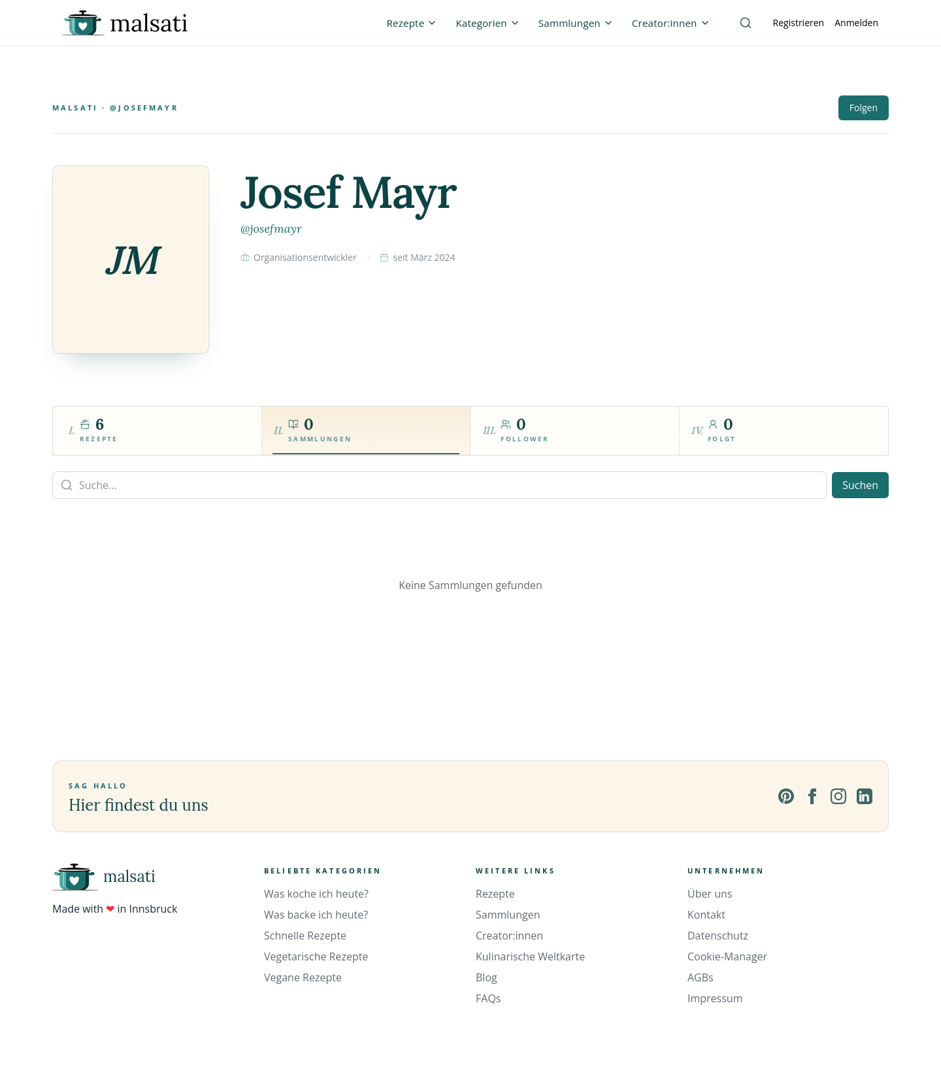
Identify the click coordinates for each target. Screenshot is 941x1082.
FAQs (488, 998)
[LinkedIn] (864, 796)
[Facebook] (812, 796)
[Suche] (745, 23)
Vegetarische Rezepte (316, 956)
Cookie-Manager (727, 956)
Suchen (860, 485)
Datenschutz (717, 935)
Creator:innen (509, 935)
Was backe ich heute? (316, 914)
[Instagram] (838, 796)
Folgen (864, 107)
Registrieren (799, 22)
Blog (486, 977)
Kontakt (706, 914)
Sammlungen (508, 914)
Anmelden (856, 22)
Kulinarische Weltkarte (530, 956)
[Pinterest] (786, 796)
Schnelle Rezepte (305, 935)
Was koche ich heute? (316, 894)
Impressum (714, 998)
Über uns (709, 894)
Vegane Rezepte (303, 977)
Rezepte (495, 894)
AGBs (700, 977)
